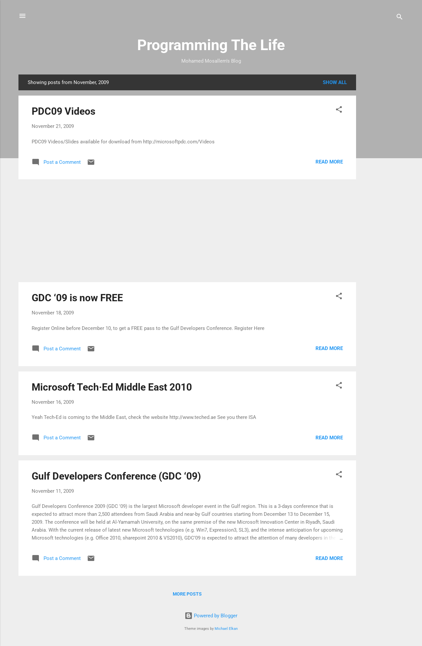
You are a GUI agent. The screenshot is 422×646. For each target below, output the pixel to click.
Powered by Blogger (211, 616)
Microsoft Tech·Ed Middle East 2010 (112, 387)
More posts (187, 594)
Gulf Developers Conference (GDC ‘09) (116, 476)
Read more (329, 162)
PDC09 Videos (63, 111)
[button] (339, 110)
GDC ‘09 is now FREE (77, 298)
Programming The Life (211, 45)
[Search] (400, 18)
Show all (335, 82)
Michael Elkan (226, 629)
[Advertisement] (382, 173)
